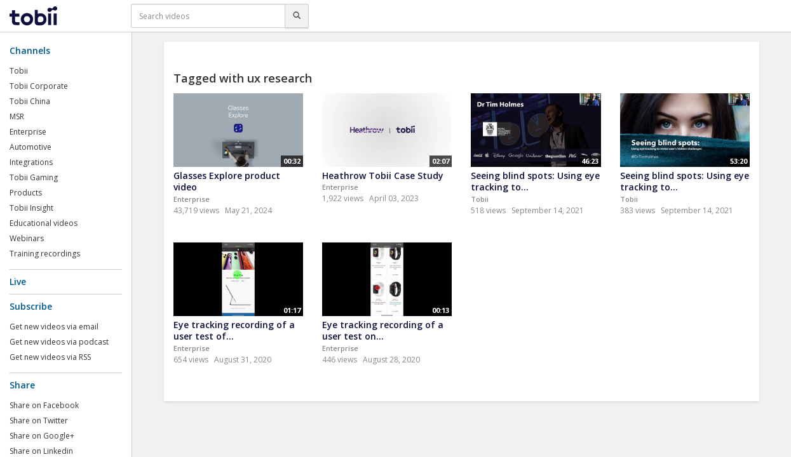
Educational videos (44, 223)
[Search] (297, 16)
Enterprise (28, 131)
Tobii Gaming (34, 177)
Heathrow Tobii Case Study (382, 175)
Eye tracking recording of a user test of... (234, 331)
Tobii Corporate (39, 86)
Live (18, 281)
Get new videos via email (54, 326)
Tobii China (30, 101)
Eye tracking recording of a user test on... (382, 331)
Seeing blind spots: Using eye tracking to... (535, 181)
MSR (17, 116)
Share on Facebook (44, 405)
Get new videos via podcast (59, 341)
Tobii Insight (31, 207)
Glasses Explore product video (226, 181)
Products (26, 192)
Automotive (30, 147)
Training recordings (45, 253)
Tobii (19, 70)
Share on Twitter (39, 420)
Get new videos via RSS (50, 357)
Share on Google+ (42, 435)
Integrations (31, 162)
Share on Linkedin (41, 451)
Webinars (27, 238)
